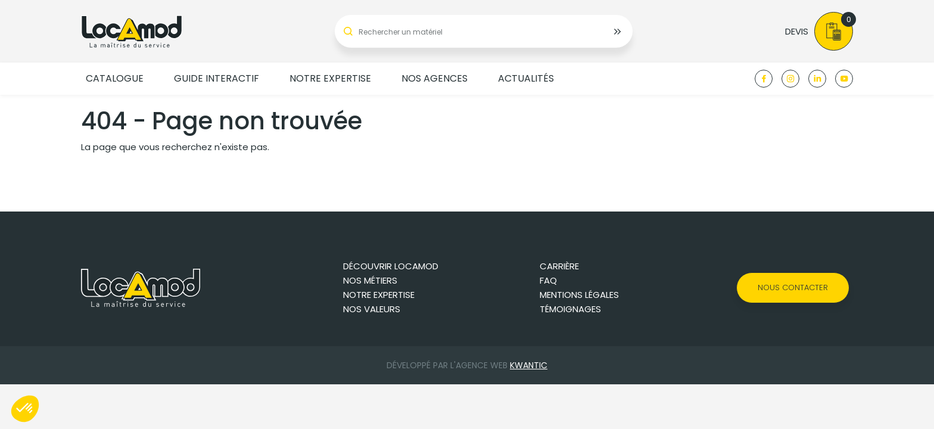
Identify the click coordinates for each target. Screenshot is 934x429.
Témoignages (570, 309)
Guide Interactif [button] (216, 78)
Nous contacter (793, 287)
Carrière (559, 266)
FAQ (548, 280)
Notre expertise (379, 294)
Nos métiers (370, 280)
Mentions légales (579, 294)
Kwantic (528, 365)
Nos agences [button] (434, 78)
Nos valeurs (371, 309)
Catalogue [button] (115, 78)
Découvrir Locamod (390, 266)
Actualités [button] (526, 78)
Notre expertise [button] (330, 78)
